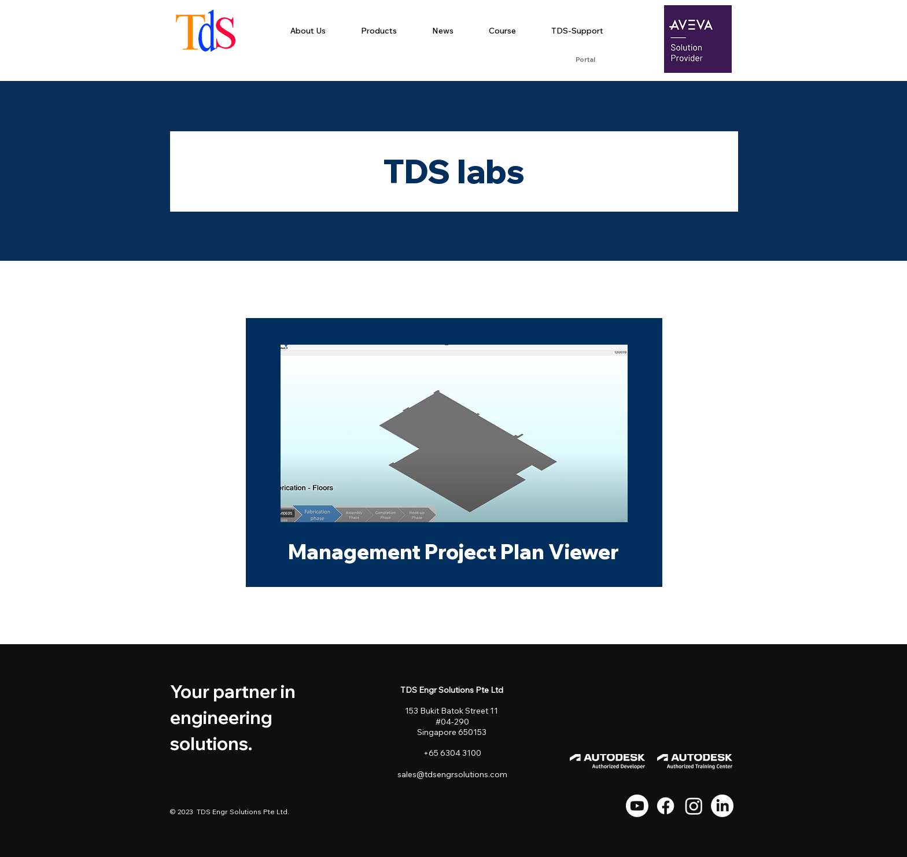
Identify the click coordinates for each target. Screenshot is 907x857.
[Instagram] (694, 806)
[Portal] (585, 60)
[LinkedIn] (722, 806)
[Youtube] (637, 806)
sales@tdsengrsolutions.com (452, 774)
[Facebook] (665, 806)
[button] (378, 31)
